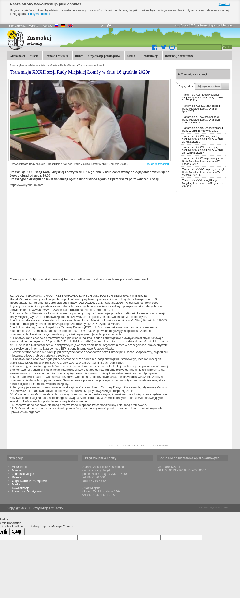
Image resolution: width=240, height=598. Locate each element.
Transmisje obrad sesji (91, 65)
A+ (109, 25)
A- (102, 25)
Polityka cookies (39, 14)
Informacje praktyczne (178, 56)
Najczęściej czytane (208, 86)
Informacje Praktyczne (27, 491)
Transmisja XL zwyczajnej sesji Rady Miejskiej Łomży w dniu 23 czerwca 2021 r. (201, 119)
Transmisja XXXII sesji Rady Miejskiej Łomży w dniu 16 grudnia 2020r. (54, 39)
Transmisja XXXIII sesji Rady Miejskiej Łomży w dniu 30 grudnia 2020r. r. (202, 183)
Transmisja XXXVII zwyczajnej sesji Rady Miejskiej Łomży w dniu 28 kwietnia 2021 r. (202, 150)
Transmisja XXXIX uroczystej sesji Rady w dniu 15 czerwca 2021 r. (202, 129)
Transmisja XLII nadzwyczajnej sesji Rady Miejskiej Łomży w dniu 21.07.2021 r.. (202, 97)
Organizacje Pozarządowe (29, 481)
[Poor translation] (17, 531)
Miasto (33, 56)
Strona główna (17, 25)
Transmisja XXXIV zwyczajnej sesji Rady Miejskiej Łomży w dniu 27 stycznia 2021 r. (203, 172)
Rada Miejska (68, 65)
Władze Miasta (49, 65)
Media (130, 56)
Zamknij (224, 4)
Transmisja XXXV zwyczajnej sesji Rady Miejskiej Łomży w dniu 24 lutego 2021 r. (202, 161)
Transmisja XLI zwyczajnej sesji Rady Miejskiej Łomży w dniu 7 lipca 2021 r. (201, 108)
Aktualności (17, 56)
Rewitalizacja (149, 56)
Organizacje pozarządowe (104, 56)
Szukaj (227, 47)
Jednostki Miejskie (56, 56)
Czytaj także (186, 86)
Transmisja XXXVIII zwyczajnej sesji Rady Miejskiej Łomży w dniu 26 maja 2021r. (202, 139)
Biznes (79, 56)
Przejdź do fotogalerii (157, 163)
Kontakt (47, 25)
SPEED (227, 507)
